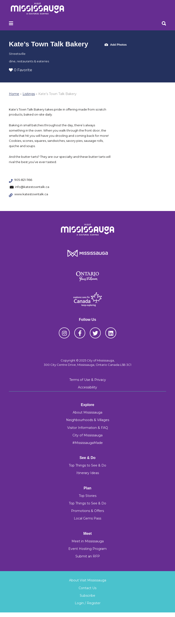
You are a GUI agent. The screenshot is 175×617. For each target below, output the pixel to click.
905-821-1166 (23, 180)
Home (14, 94)
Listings (29, 94)
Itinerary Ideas (87, 473)
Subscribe (87, 595)
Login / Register (87, 603)
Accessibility (87, 387)
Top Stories (87, 496)
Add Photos (116, 44)
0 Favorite (20, 70)
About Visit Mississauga (87, 580)
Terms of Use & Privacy (87, 380)
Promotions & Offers (87, 511)
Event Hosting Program (87, 549)
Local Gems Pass (87, 518)
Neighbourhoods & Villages (87, 420)
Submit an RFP (87, 556)
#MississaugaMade (87, 443)
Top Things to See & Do (87, 465)
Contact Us (87, 588)
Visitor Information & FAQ (87, 428)
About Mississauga (87, 412)
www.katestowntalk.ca (31, 194)
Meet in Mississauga (88, 541)
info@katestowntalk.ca (32, 187)
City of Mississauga (87, 435)
